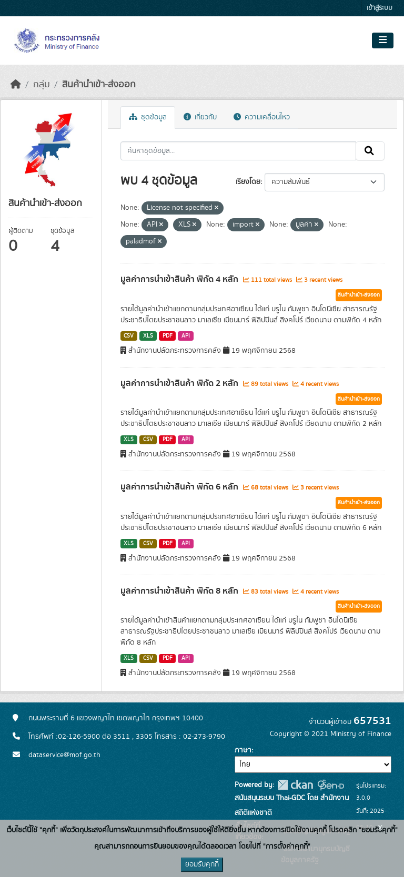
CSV (129, 336)
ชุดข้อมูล (148, 117)
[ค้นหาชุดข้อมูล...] (238, 150)
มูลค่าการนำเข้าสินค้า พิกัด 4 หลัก (180, 279)
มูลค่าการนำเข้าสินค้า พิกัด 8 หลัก (180, 591)
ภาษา (243, 750)
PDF (168, 336)
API (185, 336)
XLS (148, 336)
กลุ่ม (41, 84)
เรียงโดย (248, 182)
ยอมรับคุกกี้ (202, 864)
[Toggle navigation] (382, 40)
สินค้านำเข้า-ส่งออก (99, 84)
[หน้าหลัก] (16, 84)
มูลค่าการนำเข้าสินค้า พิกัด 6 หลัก (180, 487)
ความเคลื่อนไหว (262, 117)
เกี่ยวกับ (200, 117)
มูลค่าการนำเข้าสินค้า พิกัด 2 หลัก (180, 383)
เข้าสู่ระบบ (379, 8)
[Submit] (370, 150)
